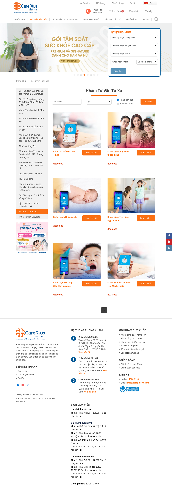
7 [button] (94, 75)
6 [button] (91, 75)
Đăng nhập (133, 11)
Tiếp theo (118, 71)
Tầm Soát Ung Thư (27, 146)
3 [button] (81, 75)
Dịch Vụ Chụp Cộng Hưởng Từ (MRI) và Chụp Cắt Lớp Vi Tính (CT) (31, 102)
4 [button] (84, 75)
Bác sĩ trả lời (131, 19)
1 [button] (74, 75)
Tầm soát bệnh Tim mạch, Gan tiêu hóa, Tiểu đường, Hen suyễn (31, 154)
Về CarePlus (85, 3)
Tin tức (145, 19)
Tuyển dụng (118, 3)
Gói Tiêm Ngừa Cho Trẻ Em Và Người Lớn (31, 197)
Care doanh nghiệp (91, 19)
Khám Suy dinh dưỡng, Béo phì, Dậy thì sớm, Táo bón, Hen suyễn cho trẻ (31, 138)
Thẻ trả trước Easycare (29, 216)
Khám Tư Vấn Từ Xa (28, 211)
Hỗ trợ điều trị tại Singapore (65, 19)
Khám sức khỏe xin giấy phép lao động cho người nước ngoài (31, 187)
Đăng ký (148, 11)
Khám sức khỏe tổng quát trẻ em (31, 128)
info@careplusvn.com (138, 382)
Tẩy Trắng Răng (26, 179)
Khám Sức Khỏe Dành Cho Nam (31, 112)
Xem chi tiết (91, 152)
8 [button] (98, 75)
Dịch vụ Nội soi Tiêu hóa (30, 173)
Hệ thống (100, 3)
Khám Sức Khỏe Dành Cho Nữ (31, 120)
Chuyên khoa (19, 19)
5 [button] (88, 75)
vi (148, 3)
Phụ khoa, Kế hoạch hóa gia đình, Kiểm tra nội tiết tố (31, 165)
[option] (86, 47)
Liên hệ (131, 3)
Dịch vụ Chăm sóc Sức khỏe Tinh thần (29, 205)
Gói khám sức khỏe (38, 19)
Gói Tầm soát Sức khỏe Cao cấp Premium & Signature (32, 92)
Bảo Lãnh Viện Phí (112, 19)
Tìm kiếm (148, 101)
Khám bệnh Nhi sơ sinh (65, 217)
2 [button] (78, 75)
